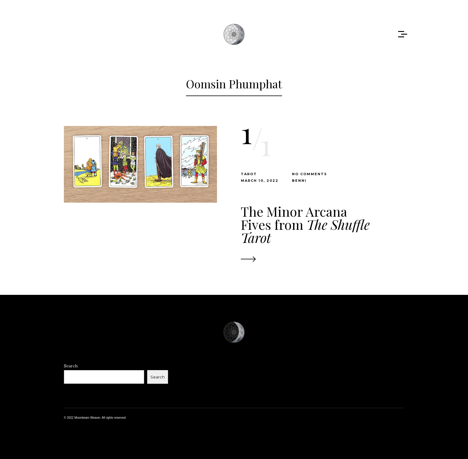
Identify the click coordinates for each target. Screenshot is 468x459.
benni (299, 180)
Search (71, 366)
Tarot (249, 174)
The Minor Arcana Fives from (305, 224)
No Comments (309, 174)
